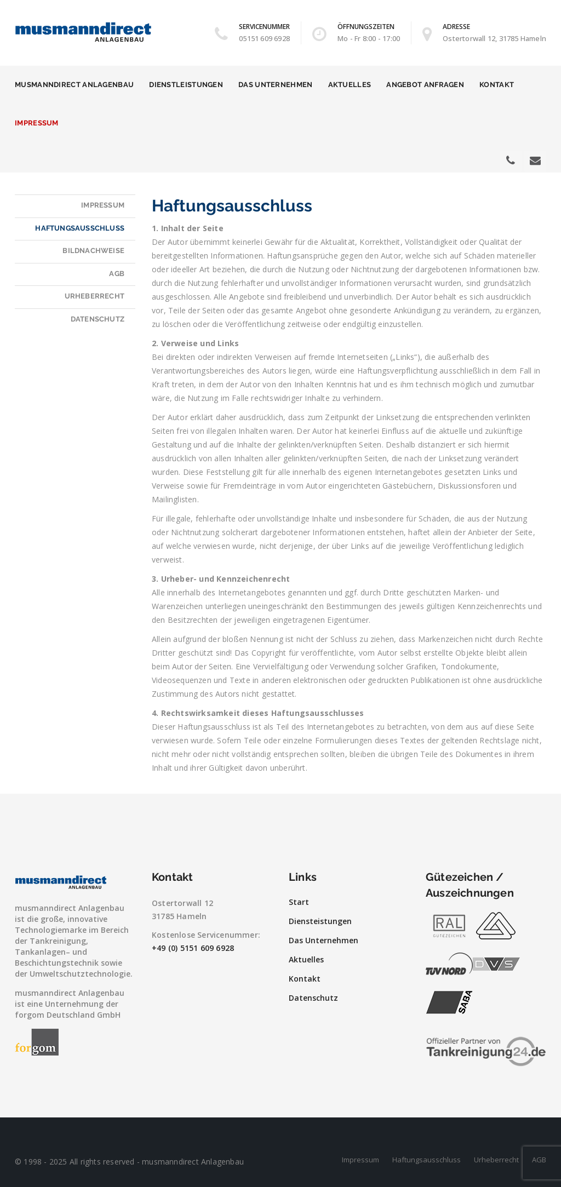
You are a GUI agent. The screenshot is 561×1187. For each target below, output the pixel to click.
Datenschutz (97, 319)
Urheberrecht (94, 296)
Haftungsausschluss (79, 228)
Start (299, 902)
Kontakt (496, 85)
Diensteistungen (320, 921)
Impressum (37, 123)
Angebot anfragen (425, 85)
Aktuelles (349, 85)
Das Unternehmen (275, 85)
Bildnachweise (93, 250)
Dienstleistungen (186, 85)
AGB (116, 273)
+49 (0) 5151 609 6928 (193, 948)
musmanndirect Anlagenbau (74, 85)
